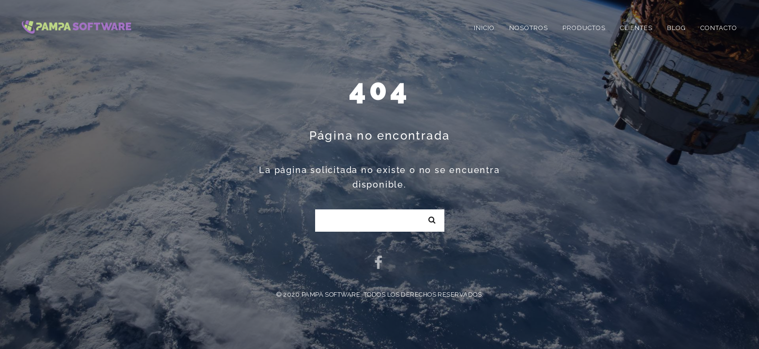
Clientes (636, 28)
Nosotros (528, 28)
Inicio (484, 28)
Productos (584, 28)
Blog (676, 28)
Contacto (718, 28)
